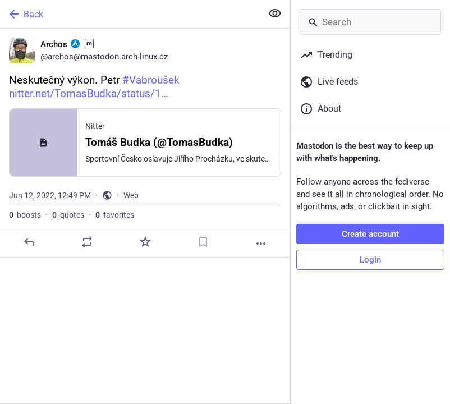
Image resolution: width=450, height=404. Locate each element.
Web (131, 195)
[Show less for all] (275, 13)
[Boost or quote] (87, 242)
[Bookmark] (203, 242)
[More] (261, 243)
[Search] (370, 22)
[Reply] (29, 242)
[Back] (130, 14)
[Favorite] (145, 242)
